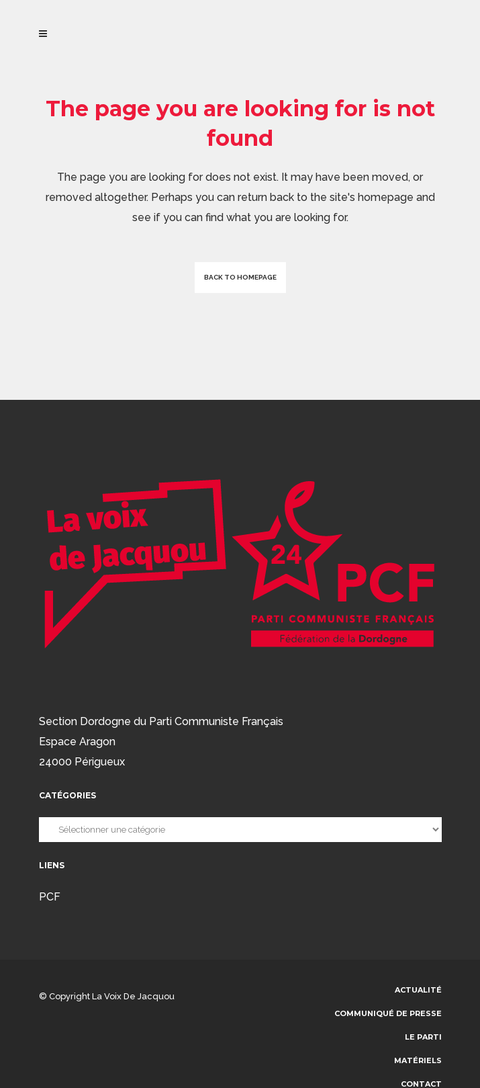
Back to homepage (240, 277)
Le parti (423, 1037)
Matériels (418, 1060)
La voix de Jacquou (133, 996)
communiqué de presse (388, 1013)
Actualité (418, 990)
